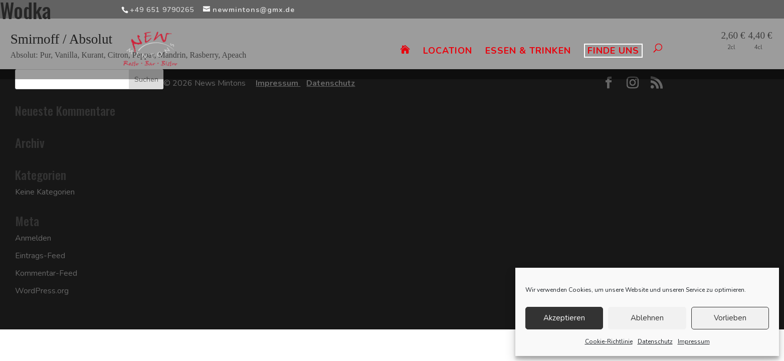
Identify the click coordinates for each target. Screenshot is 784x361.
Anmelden (33, 238)
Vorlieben (730, 318)
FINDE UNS (613, 51)
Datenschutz (655, 341)
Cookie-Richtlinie (609, 341)
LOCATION (447, 52)
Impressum (694, 341)
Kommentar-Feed (46, 273)
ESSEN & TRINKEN (528, 52)
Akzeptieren (564, 318)
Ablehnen (647, 318)
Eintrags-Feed (40, 255)
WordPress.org (42, 290)
